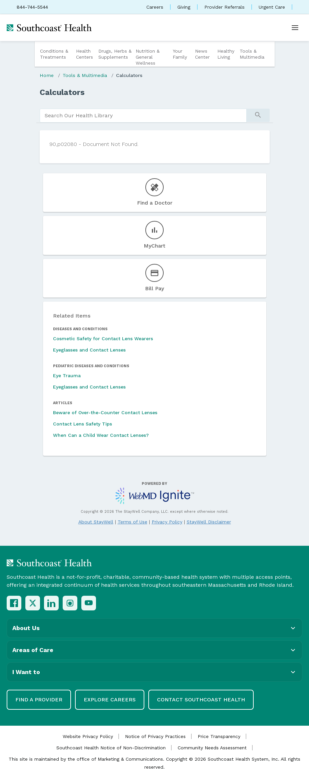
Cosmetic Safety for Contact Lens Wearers (103, 338)
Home (47, 75)
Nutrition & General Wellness (148, 57)
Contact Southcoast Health (201, 699)
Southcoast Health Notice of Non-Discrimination (111, 747)
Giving (183, 7)
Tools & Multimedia (252, 54)
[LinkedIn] (51, 603)
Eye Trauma (67, 375)
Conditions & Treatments (54, 54)
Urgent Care (272, 7)
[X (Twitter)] (32, 603)
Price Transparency (219, 736)
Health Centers (84, 54)
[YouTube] (88, 603)
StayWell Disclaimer (209, 521)
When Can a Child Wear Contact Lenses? (101, 435)
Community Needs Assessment (212, 747)
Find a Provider (38, 699)
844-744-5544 (32, 7)
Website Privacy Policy (88, 736)
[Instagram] (70, 603)
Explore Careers (110, 699)
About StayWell (95, 521)
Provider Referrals (224, 7)
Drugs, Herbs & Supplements (115, 54)
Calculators (129, 75)
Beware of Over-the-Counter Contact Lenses (105, 412)
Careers (154, 7)
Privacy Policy (167, 521)
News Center (202, 54)
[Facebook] (14, 603)
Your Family (180, 54)
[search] (143, 115)
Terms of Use (132, 521)
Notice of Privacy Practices (155, 736)
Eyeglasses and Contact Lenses (89, 350)
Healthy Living (225, 54)
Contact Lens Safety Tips (82, 423)
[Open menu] (295, 27)
